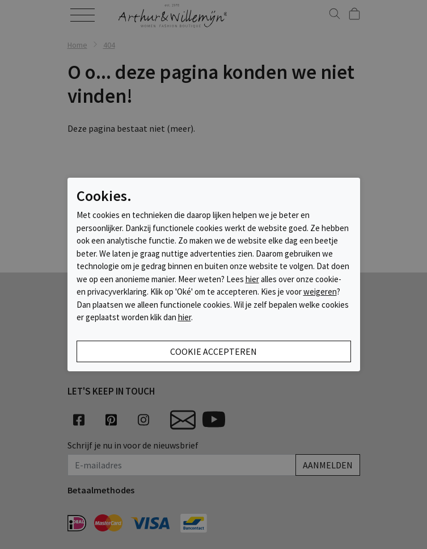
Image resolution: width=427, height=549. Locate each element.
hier (252, 279)
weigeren (320, 291)
